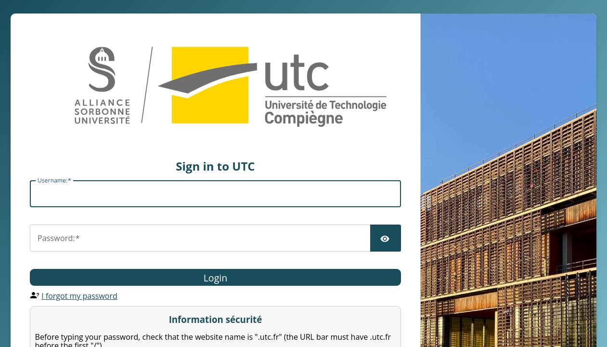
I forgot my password (79, 296)
